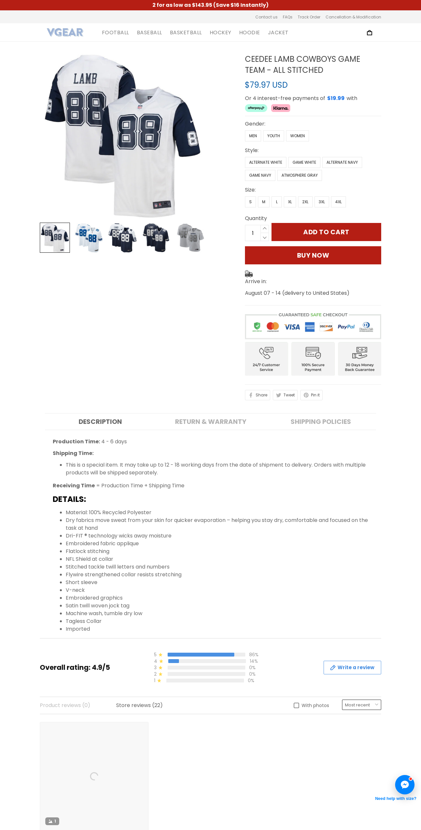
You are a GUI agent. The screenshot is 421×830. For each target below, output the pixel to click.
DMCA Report (281, 800)
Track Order (309, 17)
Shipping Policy (147, 764)
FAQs (288, 17)
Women (297, 114)
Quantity (256, 197)
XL (290, 180)
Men (253, 114)
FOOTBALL (115, 32)
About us (139, 731)
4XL (338, 180)
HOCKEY (220, 32)
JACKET (278, 32)
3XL (322, 180)
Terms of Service (149, 742)
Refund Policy (145, 775)
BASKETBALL (186, 32)
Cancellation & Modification (353, 17)
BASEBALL (149, 32)
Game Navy (260, 154)
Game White (304, 141)
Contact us (266, 17)
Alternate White (265, 141)
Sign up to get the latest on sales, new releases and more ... (341, 739)
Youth (273, 114)
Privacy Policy (145, 753)
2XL (305, 180)
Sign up (364, 760)
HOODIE (249, 32)
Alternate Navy (342, 141)
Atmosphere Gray (300, 154)
